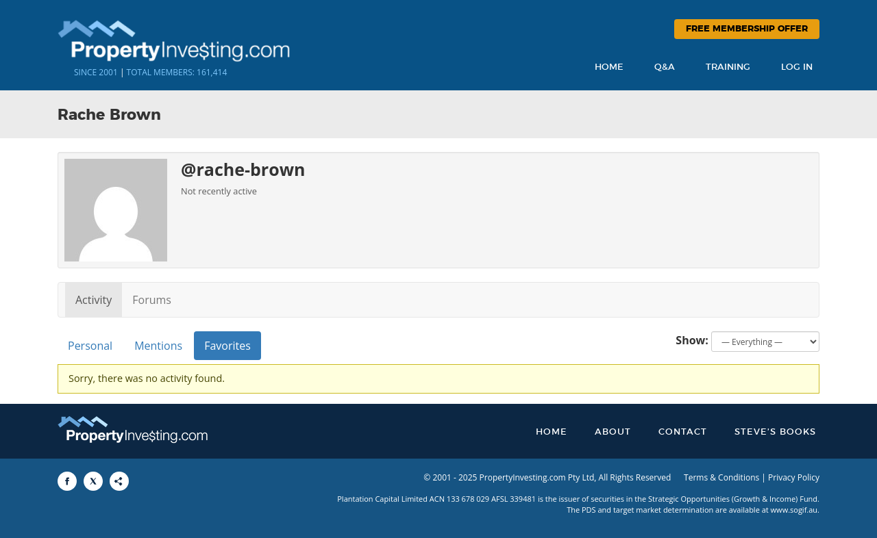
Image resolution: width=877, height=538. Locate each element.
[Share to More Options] (119, 481)
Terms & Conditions (721, 477)
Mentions (158, 345)
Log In (797, 67)
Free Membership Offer (747, 29)
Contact (682, 432)
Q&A (664, 67)
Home (609, 67)
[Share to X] (93, 481)
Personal (90, 345)
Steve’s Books (775, 432)
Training (728, 67)
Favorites (227, 345)
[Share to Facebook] (67, 481)
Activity (93, 299)
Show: (692, 340)
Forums (151, 299)
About (613, 432)
